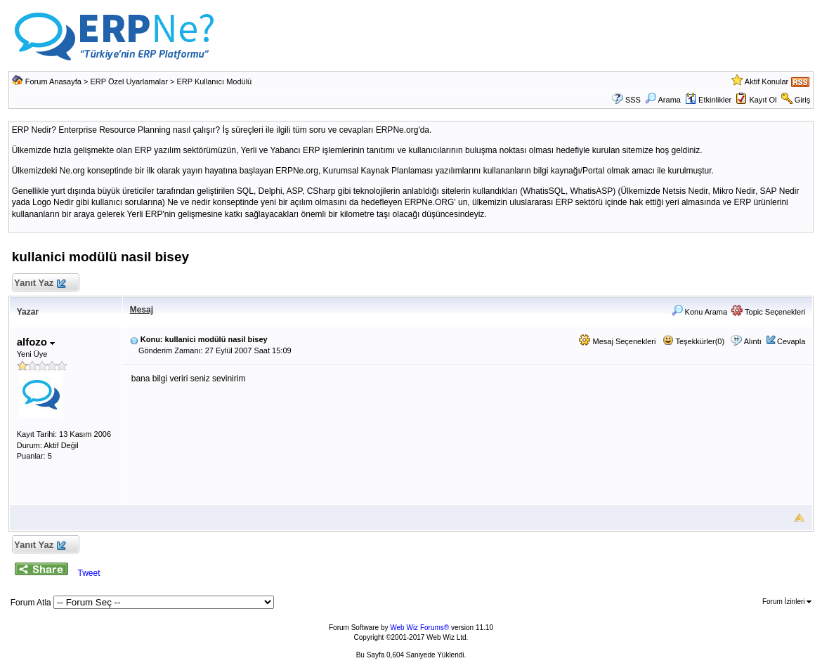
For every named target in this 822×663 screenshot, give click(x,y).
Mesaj (141, 310)
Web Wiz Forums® (419, 627)
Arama (663, 100)
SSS (633, 100)
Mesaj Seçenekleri (617, 341)
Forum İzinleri (786, 601)
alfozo (36, 342)
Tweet (89, 573)
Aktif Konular (766, 81)
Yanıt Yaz (39, 283)
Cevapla (791, 341)
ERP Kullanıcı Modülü (214, 81)
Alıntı (753, 341)
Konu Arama (700, 312)
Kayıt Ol (762, 100)
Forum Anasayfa (53, 81)
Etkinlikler (708, 100)
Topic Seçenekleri (768, 312)
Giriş (803, 100)
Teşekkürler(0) (694, 341)
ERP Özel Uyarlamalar (128, 81)
